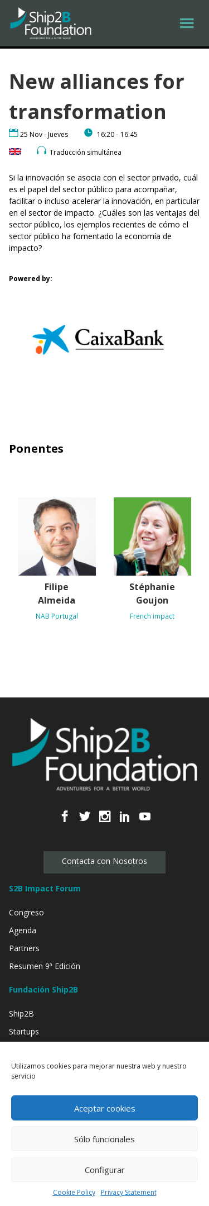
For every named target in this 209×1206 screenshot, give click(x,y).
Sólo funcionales (104, 1139)
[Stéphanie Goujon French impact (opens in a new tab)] (153, 561)
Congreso (26, 912)
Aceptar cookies (104, 1108)
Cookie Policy (74, 1192)
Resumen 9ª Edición (44, 966)
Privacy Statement (129, 1192)
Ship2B (21, 1013)
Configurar (105, 1169)
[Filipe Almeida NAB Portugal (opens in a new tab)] (57, 561)
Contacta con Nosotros (104, 861)
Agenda (22, 930)
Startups (24, 1031)
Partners (24, 948)
